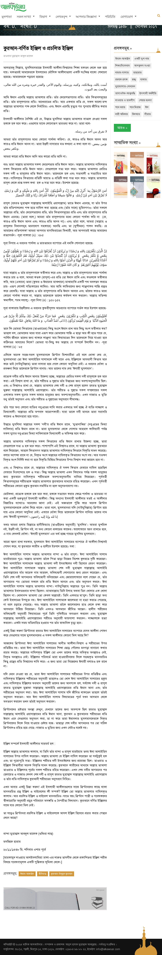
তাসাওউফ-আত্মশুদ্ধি (125, 93)
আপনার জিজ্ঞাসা (86, 16)
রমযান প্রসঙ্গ (121, 79)
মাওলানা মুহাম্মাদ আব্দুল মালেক (18, 56)
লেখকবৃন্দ (61, 16)
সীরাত (147, 114)
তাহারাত (137, 72)
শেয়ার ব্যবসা (145, 100)
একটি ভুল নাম (141, 58)
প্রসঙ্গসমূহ (123, 48)
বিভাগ (43, 16)
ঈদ (146, 107)
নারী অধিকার (121, 114)
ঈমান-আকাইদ (27, 873)
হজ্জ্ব (134, 79)
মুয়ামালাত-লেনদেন (125, 86)
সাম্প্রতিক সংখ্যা (127, 142)
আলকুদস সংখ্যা (142, 65)
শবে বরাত (120, 107)
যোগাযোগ (126, 16)
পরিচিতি (110, 16)
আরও (122, 128)
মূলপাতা (7, 16)
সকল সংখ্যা (24, 16)
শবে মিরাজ (135, 107)
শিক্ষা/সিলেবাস (122, 65)
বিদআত (136, 114)
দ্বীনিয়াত (42, 873)
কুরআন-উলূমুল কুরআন (61, 873)
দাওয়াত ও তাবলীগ (125, 100)
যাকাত (143, 79)
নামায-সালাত (122, 72)
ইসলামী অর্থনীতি (147, 93)
